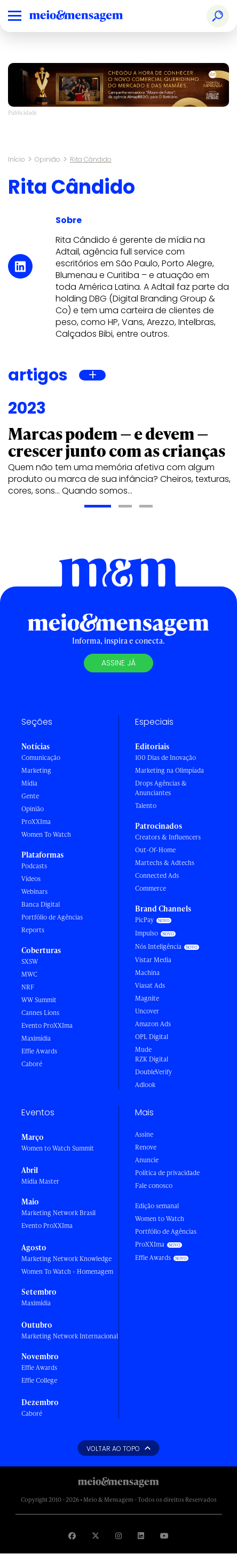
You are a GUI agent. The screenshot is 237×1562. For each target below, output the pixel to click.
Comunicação (40, 757)
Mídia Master (40, 1181)
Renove (145, 1147)
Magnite (147, 998)
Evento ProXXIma (47, 1025)
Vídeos (31, 878)
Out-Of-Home (155, 849)
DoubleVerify (153, 1071)
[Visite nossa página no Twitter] (95, 1536)
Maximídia (36, 1038)
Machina (147, 972)
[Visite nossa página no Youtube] (164, 1536)
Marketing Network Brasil (58, 1212)
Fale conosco (153, 1185)
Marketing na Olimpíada (169, 770)
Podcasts (34, 865)
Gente (30, 795)
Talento (145, 805)
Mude (143, 1049)
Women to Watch (159, 1218)
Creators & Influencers (168, 837)
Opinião (47, 159)
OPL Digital (151, 1036)
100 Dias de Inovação (165, 757)
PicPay (144, 919)
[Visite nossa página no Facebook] (72, 1536)
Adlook (145, 1084)
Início (16, 159)
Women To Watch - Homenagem (67, 1271)
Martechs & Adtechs (164, 862)
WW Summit (39, 999)
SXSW (29, 961)
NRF (27, 987)
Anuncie (147, 1159)
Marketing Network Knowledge (66, 1258)
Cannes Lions (40, 1012)
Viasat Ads (150, 985)
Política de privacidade (167, 1172)
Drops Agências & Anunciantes (161, 788)
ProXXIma (36, 821)
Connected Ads (157, 875)
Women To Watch (46, 834)
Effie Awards (39, 1051)
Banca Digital (40, 904)
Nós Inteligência (158, 946)
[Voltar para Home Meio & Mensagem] (88, 16)
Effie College (39, 1380)
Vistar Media (153, 959)
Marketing (36, 770)
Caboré (31, 1063)
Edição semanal (157, 1205)
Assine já (118, 662)
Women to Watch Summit (57, 1148)
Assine (144, 1134)
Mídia (29, 783)
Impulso (146, 933)
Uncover (147, 1011)
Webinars (34, 891)
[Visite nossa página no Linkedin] (141, 1536)
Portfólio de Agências (52, 917)
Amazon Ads (153, 1023)
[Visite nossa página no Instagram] (118, 1536)
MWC (29, 974)
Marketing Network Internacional (69, 1336)
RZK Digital (151, 1059)
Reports (32, 929)
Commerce (150, 888)
